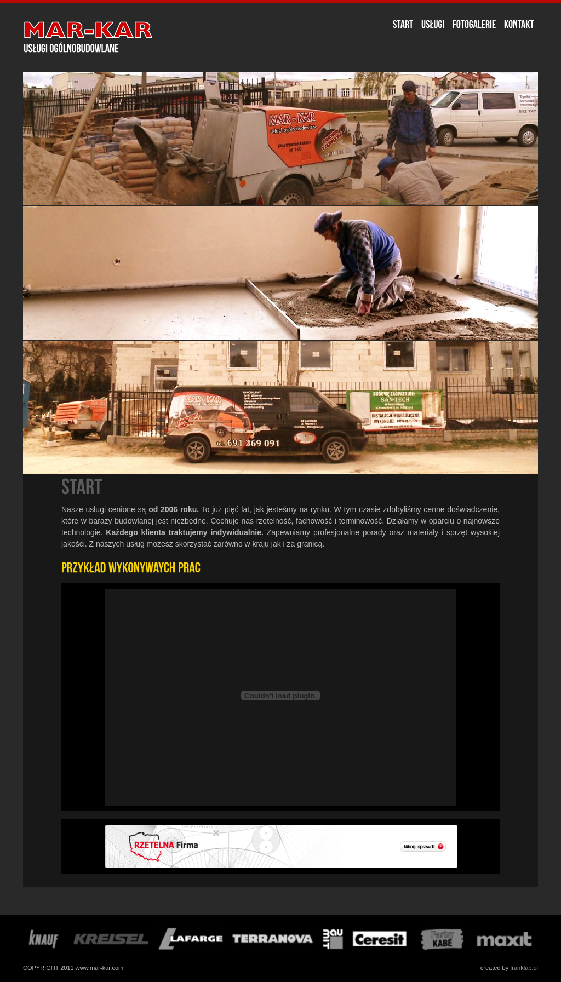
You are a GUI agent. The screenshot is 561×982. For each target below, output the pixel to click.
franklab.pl (524, 967)
